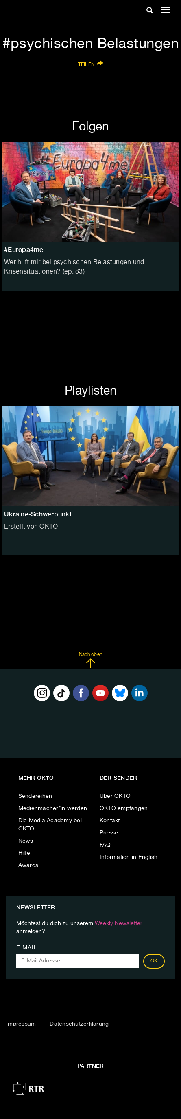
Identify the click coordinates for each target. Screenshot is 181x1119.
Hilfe (24, 853)
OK (154, 961)
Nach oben (90, 660)
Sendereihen (35, 796)
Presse (109, 833)
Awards (28, 865)
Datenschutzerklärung (79, 1024)
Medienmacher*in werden (52, 808)
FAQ (105, 845)
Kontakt (110, 820)
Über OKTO (115, 796)
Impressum (21, 1024)
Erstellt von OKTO (31, 527)
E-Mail (26, 948)
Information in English (129, 857)
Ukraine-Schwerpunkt (38, 514)
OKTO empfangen (124, 808)
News (25, 841)
